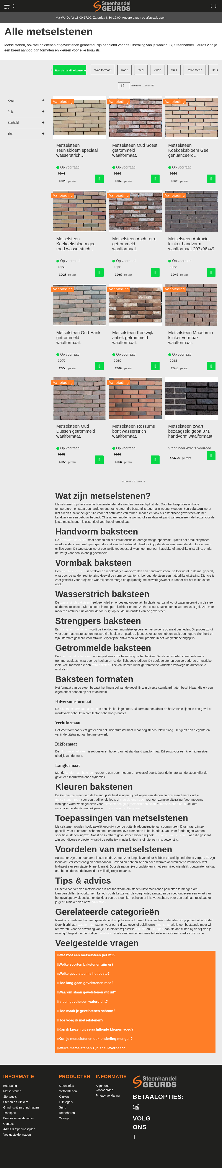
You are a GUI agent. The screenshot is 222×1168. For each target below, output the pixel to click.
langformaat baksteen (80, 772)
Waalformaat (102, 70)
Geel (141, 70)
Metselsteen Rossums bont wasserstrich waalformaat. (133, 431)
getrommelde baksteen (76, 656)
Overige (64, 1118)
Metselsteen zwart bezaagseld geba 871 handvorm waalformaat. (191, 431)
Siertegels (10, 1096)
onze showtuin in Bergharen (123, 808)
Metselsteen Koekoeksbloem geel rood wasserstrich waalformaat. (76, 243)
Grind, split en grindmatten (21, 1107)
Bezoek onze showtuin (18, 1118)
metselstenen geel (132, 799)
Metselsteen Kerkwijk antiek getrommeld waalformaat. (132, 337)
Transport (9, 1113)
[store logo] (111, 6)
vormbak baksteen (73, 571)
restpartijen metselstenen (171, 835)
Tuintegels (66, 1102)
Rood (124, 70)
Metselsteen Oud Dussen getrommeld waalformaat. (75, 431)
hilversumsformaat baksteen (79, 709)
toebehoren (105, 933)
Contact (8, 1123)
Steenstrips (66, 1085)
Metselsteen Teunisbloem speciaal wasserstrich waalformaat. (77, 150)
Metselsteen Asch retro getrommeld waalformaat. (134, 243)
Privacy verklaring (108, 1095)
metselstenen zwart (143, 804)
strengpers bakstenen (74, 629)
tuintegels (157, 929)
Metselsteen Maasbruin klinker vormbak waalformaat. (190, 337)
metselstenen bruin (173, 804)
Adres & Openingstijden (19, 1129)
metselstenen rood (67, 799)
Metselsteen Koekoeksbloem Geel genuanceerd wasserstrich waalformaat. (188, 150)
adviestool (98, 902)
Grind (62, 1107)
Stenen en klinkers (15, 1102)
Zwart (157, 70)
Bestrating (10, 1085)
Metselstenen (12, 1091)
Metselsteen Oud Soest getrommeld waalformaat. (134, 150)
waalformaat (86, 924)
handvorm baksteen (73, 540)
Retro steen (194, 70)
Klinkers (64, 1096)
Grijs (174, 70)
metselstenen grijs (116, 804)
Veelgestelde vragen (17, 1134)
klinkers (140, 929)
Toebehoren (67, 1113)
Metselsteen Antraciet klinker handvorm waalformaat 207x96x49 (191, 243)
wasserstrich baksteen (75, 602)
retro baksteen (101, 665)
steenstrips (163, 924)
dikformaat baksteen (73, 751)
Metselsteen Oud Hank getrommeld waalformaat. (78, 337)
